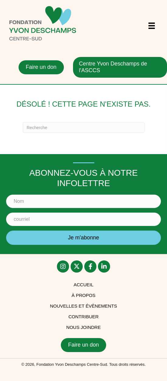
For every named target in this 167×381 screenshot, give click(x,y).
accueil (83, 284)
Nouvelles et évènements (83, 306)
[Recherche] (83, 127)
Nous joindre (83, 327)
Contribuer (83, 316)
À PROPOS (83, 295)
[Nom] (83, 201)
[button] (83, 238)
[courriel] (83, 219)
